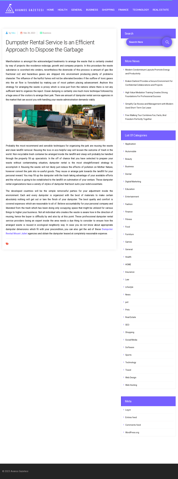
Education (130, 189)
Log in (128, 410)
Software (129, 347)
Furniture (129, 234)
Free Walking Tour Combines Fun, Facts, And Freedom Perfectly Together (145, 117)
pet (126, 302)
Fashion (129, 204)
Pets (127, 309)
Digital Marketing (133, 181)
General (76, 9)
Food (127, 227)
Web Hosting (131, 385)
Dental (128, 174)
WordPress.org (132, 432)
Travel (128, 370)
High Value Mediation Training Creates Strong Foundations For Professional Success (146, 94)
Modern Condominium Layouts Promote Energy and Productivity (147, 72)
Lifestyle (129, 287)
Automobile (130, 151)
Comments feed (133, 425)
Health (62, 9)
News (128, 294)
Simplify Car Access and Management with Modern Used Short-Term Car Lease (149, 106)
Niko (14, 33)
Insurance (129, 272)
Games (128, 242)
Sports (128, 355)
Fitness (128, 219)
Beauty (128, 159)
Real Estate (161, 9)
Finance (123, 9)
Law (127, 279)
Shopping (108, 9)
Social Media (131, 340)
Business (92, 9)
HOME (50, 9)
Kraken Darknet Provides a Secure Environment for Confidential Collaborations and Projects (149, 83)
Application (130, 144)
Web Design (130, 377)
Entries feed (131, 417)
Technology (140, 9)
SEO (127, 325)
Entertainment (132, 196)
